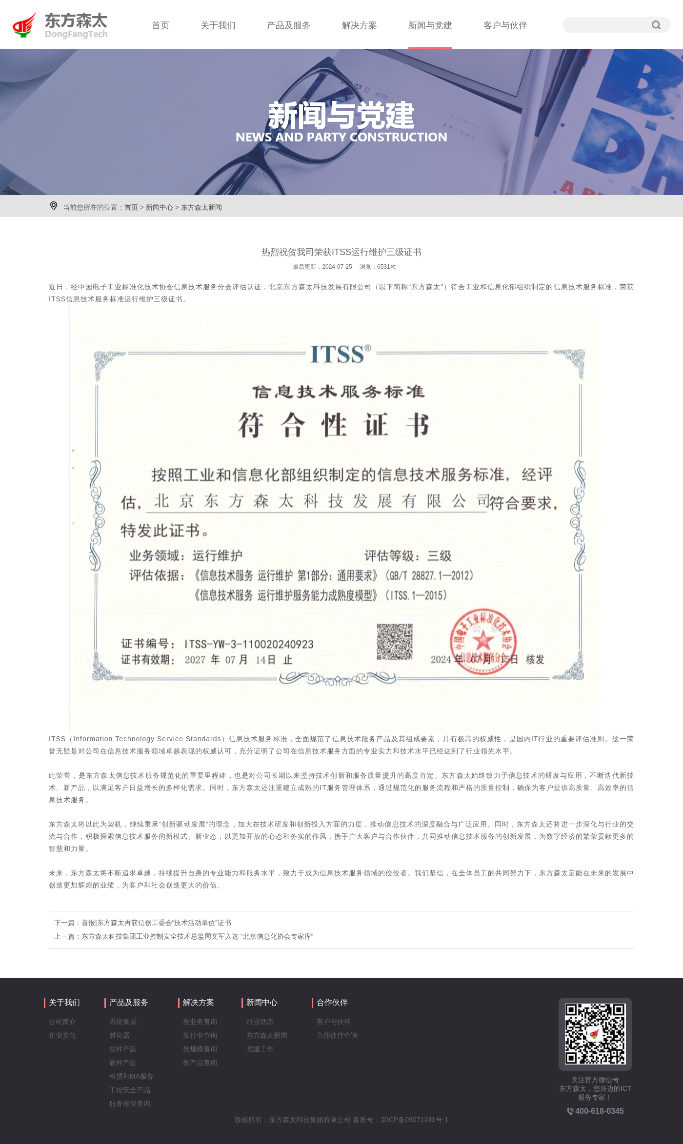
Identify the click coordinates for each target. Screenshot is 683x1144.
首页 (160, 25)
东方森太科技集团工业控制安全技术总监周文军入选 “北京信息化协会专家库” (197, 936)
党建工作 (260, 1049)
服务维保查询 (129, 1103)
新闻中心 (159, 207)
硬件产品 (123, 1062)
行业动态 (260, 1022)
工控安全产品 (129, 1090)
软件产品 (123, 1049)
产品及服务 (289, 25)
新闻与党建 (430, 25)
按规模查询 (200, 1049)
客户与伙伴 (505, 25)
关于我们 (218, 25)
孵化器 (119, 1035)
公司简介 (62, 1022)
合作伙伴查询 (337, 1035)
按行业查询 (200, 1035)
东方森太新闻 (201, 207)
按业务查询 (200, 1022)
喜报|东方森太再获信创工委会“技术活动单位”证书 (156, 923)
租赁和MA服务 (131, 1076)
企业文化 (62, 1035)
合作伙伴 (332, 1002)
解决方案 (359, 25)
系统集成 (123, 1022)
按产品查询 (200, 1062)
